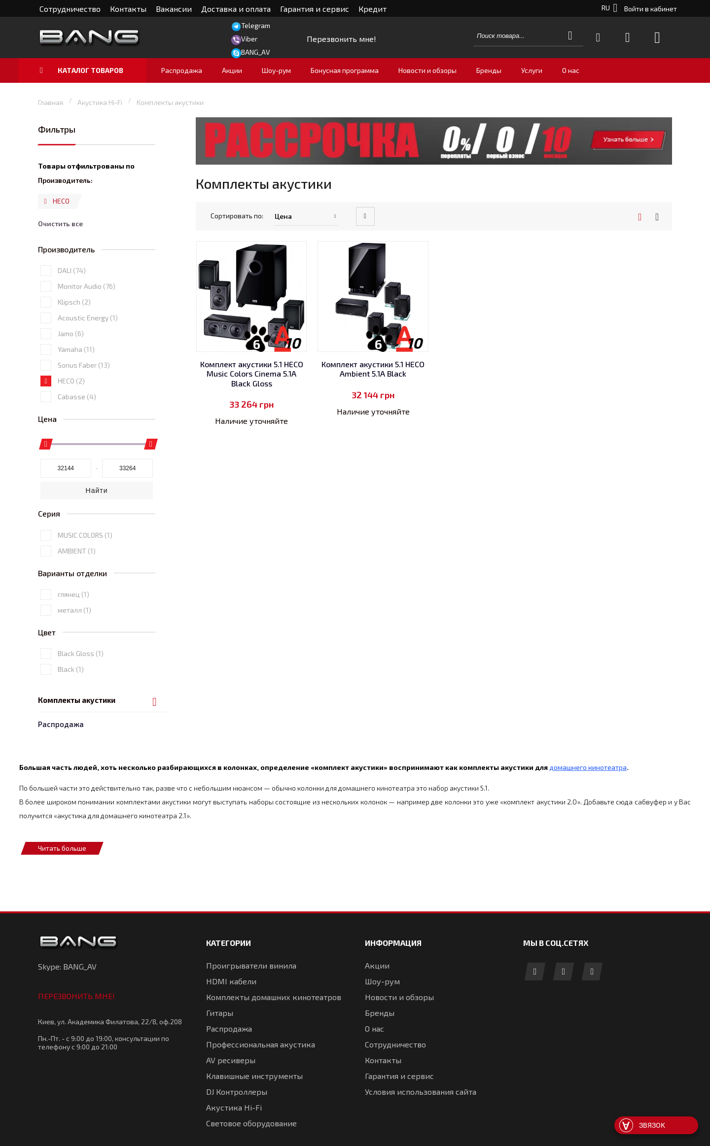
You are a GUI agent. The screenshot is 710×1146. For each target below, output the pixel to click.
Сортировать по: (237, 215)
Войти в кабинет (650, 8)
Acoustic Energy (88, 363)
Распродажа (61, 154)
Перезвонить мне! (76, 977)
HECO (71, 426)
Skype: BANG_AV (67, 948)
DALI (72, 316)
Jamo (71, 379)
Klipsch (74, 347)
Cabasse (77, 442)
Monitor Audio (86, 331)
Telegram (255, 25)
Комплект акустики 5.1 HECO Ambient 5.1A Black (373, 368)
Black (71, 714)
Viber (249, 39)
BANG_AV (255, 52)
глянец (73, 639)
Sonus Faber (84, 410)
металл (74, 655)
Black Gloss (81, 699)
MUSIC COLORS (85, 580)
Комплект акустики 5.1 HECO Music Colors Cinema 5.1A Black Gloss (251, 373)
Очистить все (60, 269)
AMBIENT (77, 595)
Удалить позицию (45, 250)
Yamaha (76, 394)
